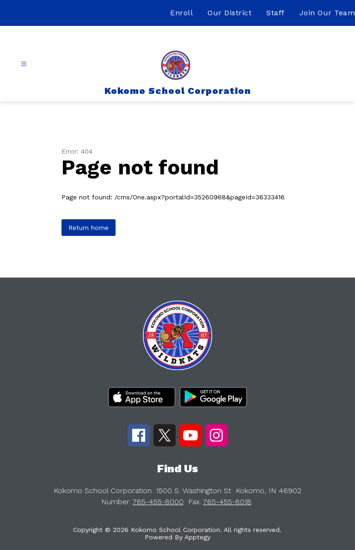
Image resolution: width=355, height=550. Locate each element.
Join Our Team (327, 12)
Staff (275, 12)
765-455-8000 (158, 501)
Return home (88, 227)
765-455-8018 (227, 501)
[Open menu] (23, 64)
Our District (229, 12)
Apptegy (197, 537)
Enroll (181, 12)
